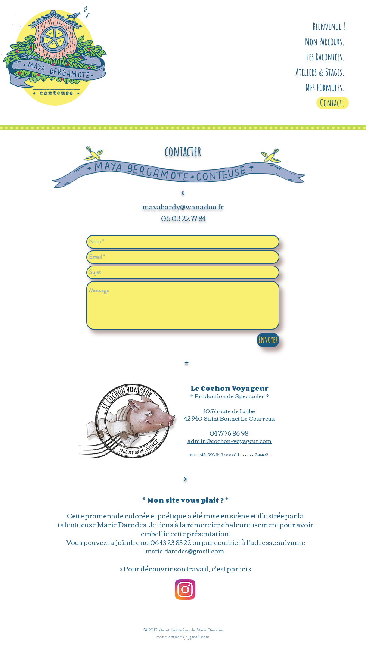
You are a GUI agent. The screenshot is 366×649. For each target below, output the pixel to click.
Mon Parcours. (325, 41)
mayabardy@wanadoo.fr (183, 206)
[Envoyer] (268, 340)
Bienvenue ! (329, 26)
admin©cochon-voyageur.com (229, 440)
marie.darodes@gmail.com (185, 550)
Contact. (332, 103)
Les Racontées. (325, 57)
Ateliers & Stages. (320, 72)
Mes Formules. (325, 87)
